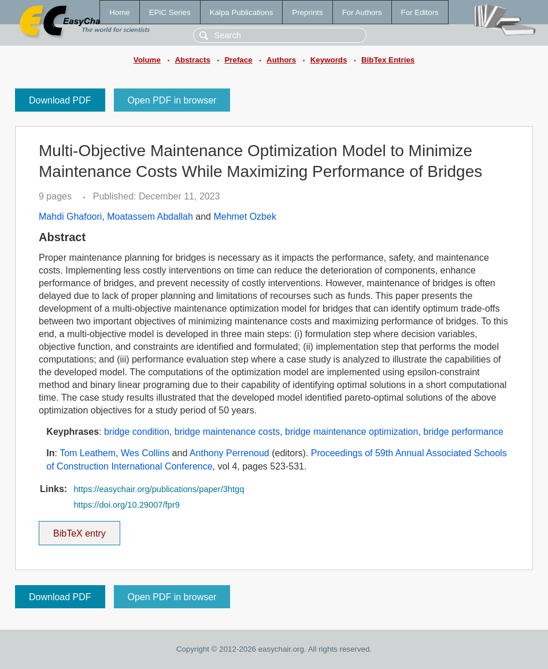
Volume (147, 60)
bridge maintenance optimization (351, 432)
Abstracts (192, 60)
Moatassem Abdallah (150, 216)
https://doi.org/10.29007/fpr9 (126, 504)
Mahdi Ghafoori (70, 216)
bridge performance (463, 432)
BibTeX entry (79, 529)
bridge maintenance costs (227, 432)
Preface (238, 60)
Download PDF (60, 100)
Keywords (328, 60)
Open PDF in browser (172, 100)
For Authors (362, 12)
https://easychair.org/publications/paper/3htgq (158, 489)
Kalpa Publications (241, 12)
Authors (281, 60)
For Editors (420, 12)
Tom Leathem (88, 453)
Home (119, 12)
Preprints (307, 12)
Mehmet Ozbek (244, 216)
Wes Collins (145, 453)
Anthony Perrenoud (229, 453)
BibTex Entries (387, 60)
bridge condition (136, 432)
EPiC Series (170, 12)
